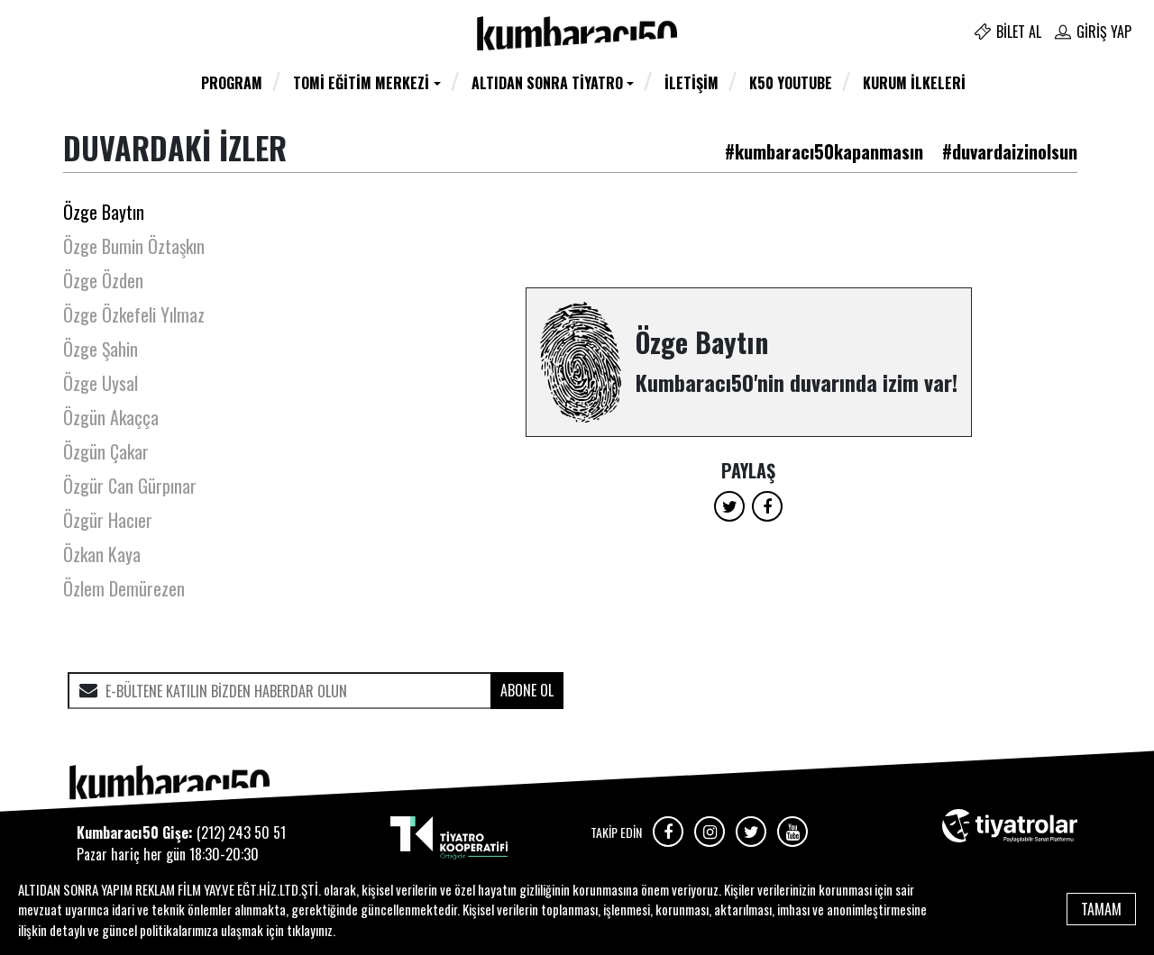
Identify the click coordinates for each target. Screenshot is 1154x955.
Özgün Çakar (106, 451)
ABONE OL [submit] (527, 690)
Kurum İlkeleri (914, 83)
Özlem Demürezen (124, 588)
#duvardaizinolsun (1009, 151)
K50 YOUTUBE (790, 83)
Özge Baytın (103, 211)
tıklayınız (310, 930)
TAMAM (1101, 909)
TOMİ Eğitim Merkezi (361, 83)
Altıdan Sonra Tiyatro (547, 83)
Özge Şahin (100, 348)
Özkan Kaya (102, 554)
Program (231, 83)
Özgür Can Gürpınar (130, 485)
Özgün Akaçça (111, 417)
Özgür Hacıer (107, 519)
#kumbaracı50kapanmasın (824, 151)
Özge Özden (103, 280)
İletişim (691, 83)
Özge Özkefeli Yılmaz (134, 314)
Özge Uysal (100, 382)
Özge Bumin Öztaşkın (134, 245)
